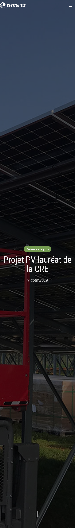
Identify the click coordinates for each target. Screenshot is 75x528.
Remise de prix (37, 249)
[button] (71, 5)
